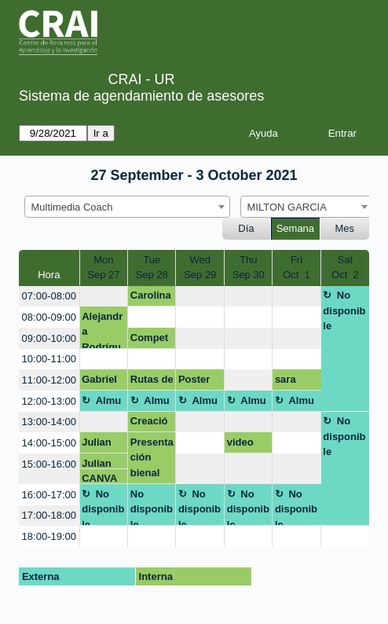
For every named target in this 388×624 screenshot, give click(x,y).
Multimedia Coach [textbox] (72, 207)
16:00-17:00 (49, 495)
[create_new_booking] (104, 296)
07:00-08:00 (49, 296)
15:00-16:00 (49, 464)
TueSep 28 (152, 267)
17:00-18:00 (49, 515)
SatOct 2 (345, 267)
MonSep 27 (103, 267)
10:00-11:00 (49, 359)
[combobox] (127, 207)
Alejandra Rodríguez (102, 329)
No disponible (344, 310)
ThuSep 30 (248, 267)
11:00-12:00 (49, 380)
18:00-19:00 (49, 536)
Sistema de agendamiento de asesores (141, 96)
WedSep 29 (200, 267)
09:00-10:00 (49, 338)
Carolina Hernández (151, 297)
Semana (295, 228)
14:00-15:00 (49, 443)
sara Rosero (292, 382)
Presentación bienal (152, 457)
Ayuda (263, 133)
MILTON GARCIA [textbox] (287, 207)
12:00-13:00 (49, 401)
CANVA (99, 478)
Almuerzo (101, 403)
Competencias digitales (151, 340)
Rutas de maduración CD (152, 382)
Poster (194, 379)
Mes (345, 228)
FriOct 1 (296, 267)
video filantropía (247, 444)
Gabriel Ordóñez (102, 382)
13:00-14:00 (49, 422)
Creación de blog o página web (149, 423)
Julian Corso (97, 444)
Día (246, 228)
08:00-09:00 (49, 317)
